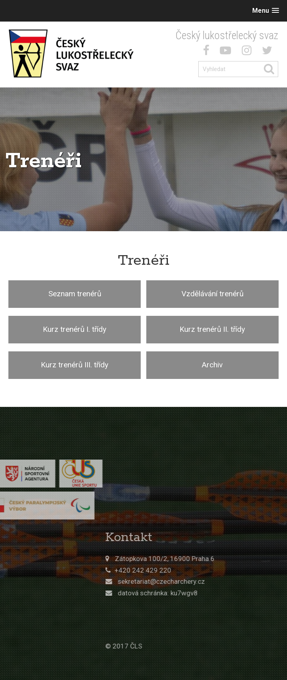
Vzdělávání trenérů (212, 293)
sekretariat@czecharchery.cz (210, 581)
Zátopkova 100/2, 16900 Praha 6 (213, 559)
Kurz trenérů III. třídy (74, 364)
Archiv (212, 364)
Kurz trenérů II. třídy (212, 329)
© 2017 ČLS (173, 646)
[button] (265, 10)
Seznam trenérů (74, 293)
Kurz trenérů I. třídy (74, 329)
